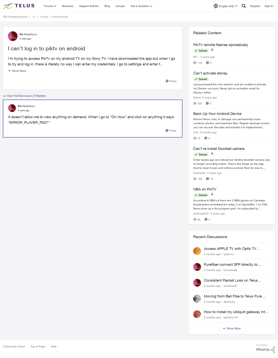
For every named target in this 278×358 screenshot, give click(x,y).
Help (54, 346)
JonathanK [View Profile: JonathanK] (230, 285)
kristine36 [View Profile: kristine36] (199, 172)
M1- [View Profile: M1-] (195, 56)
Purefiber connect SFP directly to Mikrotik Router (231, 264)
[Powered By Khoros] (266, 348)
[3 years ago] (207, 57)
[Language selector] (225, 6)
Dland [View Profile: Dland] (196, 97)
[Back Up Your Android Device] (231, 123)
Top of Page (38, 346)
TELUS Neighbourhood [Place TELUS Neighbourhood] (15, 16)
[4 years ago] (214, 173)
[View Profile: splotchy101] (197, 314)
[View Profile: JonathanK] (197, 283)
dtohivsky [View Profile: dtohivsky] (229, 301)
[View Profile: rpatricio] (197, 251)
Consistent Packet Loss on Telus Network (231, 280)
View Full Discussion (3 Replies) (24, 95)
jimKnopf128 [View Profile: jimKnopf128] (200, 213)
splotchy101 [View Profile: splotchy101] (231, 317)
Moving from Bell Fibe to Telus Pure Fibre (233, 296)
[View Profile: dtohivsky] (197, 298)
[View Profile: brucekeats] (197, 267)
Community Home (14, 346)
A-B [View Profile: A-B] (195, 132)
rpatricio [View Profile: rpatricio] (229, 254)
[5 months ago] (212, 254)
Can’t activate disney (210, 73)
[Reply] (171, 81)
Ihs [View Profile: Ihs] (21, 34)
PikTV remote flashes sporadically (220, 45)
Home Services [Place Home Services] (60, 16)
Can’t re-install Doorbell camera (218, 148)
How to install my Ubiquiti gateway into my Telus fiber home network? (235, 312)
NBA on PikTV (204, 189)
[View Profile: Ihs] (13, 36)
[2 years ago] (209, 97)
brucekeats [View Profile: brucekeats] (230, 270)
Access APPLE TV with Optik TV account (230, 248)
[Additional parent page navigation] (33, 17)
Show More (17, 70)
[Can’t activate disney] (231, 88)
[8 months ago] (208, 132)
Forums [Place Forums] (44, 16)
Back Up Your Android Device (217, 113)
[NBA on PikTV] (231, 204)
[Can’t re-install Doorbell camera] (231, 164)
